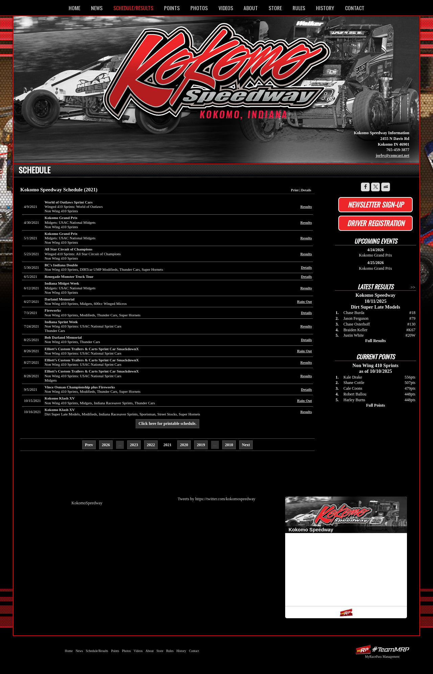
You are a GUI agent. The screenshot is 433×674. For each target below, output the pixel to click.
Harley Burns (354, 400)
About (251, 8)
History (325, 8)
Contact (354, 8)
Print (295, 190)
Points (172, 8)
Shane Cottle (353, 382)
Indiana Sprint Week (61, 322)
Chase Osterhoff (356, 324)
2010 (229, 444)
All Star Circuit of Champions (68, 249)
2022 (151, 444)
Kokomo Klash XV (60, 398)
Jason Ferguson (355, 318)
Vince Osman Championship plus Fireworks (80, 387)
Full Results (375, 340)
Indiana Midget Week (62, 283)
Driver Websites (382, 649)
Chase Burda (353, 312)
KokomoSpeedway (86, 503)
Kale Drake (352, 377)
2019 (201, 444)
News (96, 8)
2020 (184, 444)
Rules (299, 8)
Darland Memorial (59, 299)
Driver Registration (375, 223)
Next (246, 444)
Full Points (375, 405)
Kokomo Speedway (218, 75)
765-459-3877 (397, 149)
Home (74, 8)
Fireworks (53, 310)
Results (306, 206)
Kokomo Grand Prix (61, 218)
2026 (106, 444)
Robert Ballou (354, 394)
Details (306, 190)
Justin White (353, 335)
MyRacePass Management (382, 656)
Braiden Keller (355, 330)
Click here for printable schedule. (167, 423)
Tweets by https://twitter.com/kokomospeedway (216, 499)
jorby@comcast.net (392, 155)
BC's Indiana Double (61, 265)
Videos (226, 8)
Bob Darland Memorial (63, 337)
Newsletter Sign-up (375, 204)
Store (275, 8)
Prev (89, 444)
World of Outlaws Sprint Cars (69, 202)
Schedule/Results (133, 8)
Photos (199, 8)
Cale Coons (352, 388)
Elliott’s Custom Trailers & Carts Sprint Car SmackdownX (92, 349)
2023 (134, 444)
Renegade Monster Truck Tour (69, 276)
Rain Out (304, 301)
